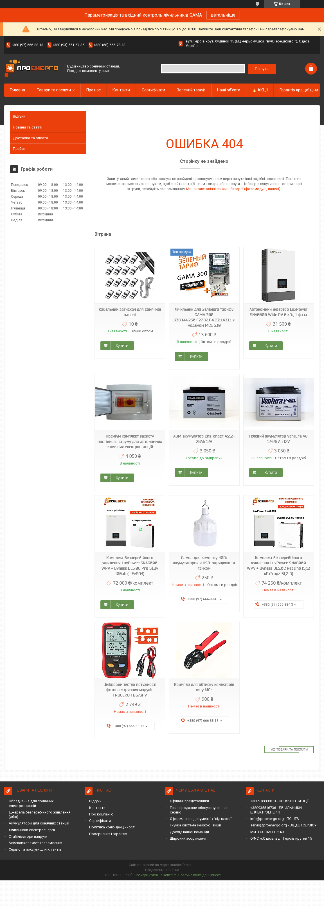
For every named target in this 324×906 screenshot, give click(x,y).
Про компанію (101, 814)
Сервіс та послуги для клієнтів (35, 849)
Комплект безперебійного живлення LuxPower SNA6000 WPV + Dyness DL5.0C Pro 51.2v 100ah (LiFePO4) (130, 565)
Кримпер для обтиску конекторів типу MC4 (204, 687)
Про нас (93, 90)
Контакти (121, 90)
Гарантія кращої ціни (299, 90)
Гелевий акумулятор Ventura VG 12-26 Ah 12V (278, 439)
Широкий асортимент (188, 838)
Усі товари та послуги (289, 749)
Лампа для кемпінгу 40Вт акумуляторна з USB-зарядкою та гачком (204, 563)
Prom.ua (189, 865)
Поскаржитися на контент (155, 875)
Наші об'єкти (228, 90)
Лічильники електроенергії (32, 830)
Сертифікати (153, 90)
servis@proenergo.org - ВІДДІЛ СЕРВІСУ (283, 825)
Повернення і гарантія (108, 834)
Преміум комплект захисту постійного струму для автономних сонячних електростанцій (130, 441)
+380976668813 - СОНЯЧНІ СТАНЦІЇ (279, 801)
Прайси (19, 149)
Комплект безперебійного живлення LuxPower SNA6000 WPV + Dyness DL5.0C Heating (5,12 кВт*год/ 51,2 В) (278, 565)
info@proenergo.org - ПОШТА (274, 819)
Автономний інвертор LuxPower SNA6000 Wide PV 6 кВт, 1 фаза (278, 312)
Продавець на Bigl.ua (162, 870)
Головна (17, 90)
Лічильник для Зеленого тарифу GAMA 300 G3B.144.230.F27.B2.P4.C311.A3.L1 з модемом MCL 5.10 (204, 317)
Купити (122, 345)
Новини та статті (27, 127)
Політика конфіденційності (112, 827)
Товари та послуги (54, 90)
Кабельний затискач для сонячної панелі (130, 312)
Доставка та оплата (30, 138)
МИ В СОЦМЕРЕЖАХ (267, 832)
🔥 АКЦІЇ (260, 90)
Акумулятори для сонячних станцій (39, 823)
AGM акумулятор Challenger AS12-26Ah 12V (204, 439)
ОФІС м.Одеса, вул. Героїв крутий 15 (281, 838)
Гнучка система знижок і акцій (195, 825)
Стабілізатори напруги (28, 836)
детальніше (223, 15)
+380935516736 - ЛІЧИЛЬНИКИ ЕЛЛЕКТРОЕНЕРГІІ (276, 810)
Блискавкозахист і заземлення (35, 843)
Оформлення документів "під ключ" (201, 819)
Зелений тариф (191, 90)
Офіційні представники (189, 801)
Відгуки (19, 116)
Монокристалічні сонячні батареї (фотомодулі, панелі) (233, 189)
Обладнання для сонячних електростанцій (31, 803)
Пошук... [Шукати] (262, 69)
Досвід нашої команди (189, 832)
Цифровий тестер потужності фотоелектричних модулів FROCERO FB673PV (130, 689)
